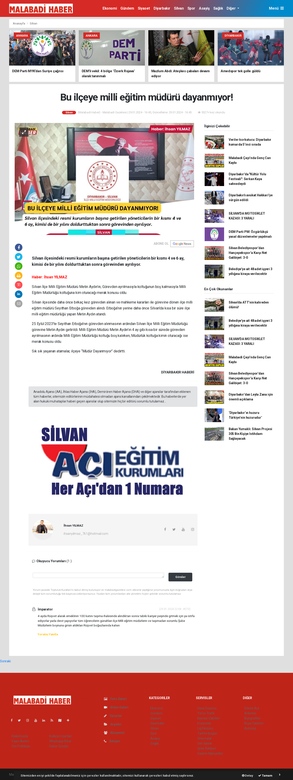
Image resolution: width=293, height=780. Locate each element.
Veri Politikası (20, 746)
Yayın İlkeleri (20, 741)
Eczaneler (204, 723)
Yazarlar (113, 716)
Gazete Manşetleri (210, 753)
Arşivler (113, 724)
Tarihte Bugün (207, 733)
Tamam (265, 775)
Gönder (180, 577)
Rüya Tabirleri (253, 723)
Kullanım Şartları (60, 736)
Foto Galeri (115, 699)
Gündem (127, 8)
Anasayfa (19, 23)
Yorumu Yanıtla (48, 634)
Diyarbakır (162, 8)
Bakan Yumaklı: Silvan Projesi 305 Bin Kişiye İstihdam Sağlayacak (250, 433)
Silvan (179, 8)
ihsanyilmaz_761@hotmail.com (86, 533)
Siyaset (144, 8)
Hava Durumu (207, 708)
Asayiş (204, 8)
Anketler (250, 713)
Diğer (231, 8)
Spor (191, 8)
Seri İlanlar (204, 743)
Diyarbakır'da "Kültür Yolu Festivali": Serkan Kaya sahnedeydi (247, 179)
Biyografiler (252, 718)
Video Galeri (116, 707)
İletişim (112, 741)
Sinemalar (204, 738)
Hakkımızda (19, 736)
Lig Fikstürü (205, 728)
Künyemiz (114, 733)
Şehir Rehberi (206, 748)
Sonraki (5, 661)
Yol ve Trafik (206, 713)
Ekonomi (110, 8)
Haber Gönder (59, 746)
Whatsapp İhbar (60, 741)
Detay (247, 775)
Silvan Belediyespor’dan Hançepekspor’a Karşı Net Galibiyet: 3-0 (248, 252)
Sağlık (218, 8)
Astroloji (250, 728)
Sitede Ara (251, 708)
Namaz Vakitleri (208, 718)
